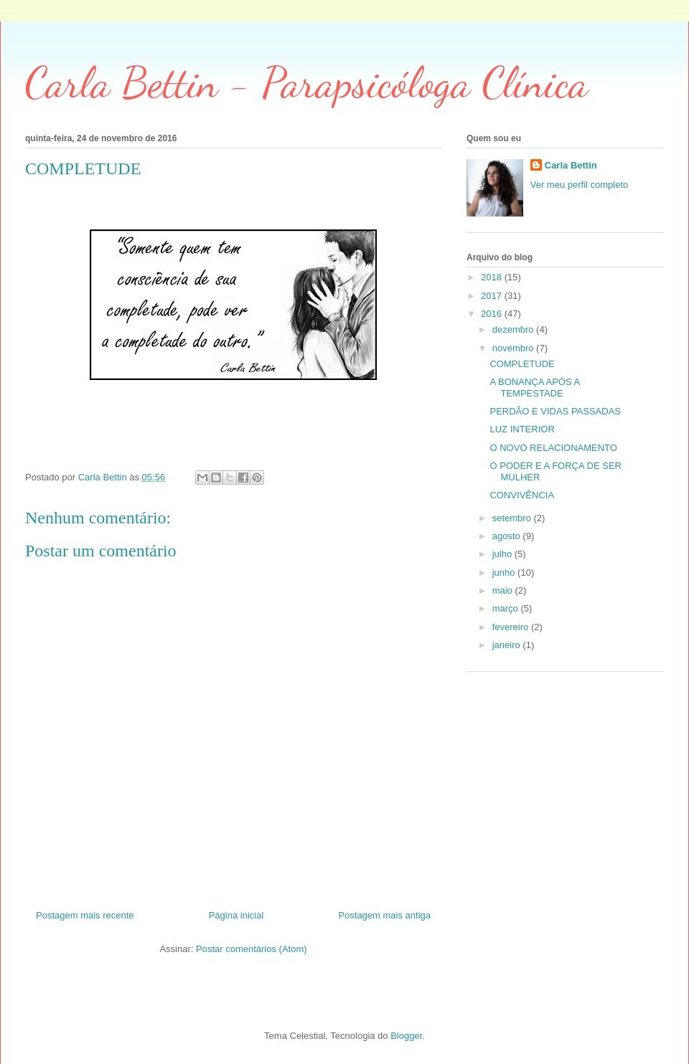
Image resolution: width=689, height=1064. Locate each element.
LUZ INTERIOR (521, 429)
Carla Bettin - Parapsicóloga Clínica (307, 82)
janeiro (507, 645)
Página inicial (236, 915)
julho (503, 553)
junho (504, 572)
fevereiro (511, 627)
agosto (507, 536)
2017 (493, 295)
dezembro (514, 329)
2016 (493, 313)
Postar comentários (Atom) (251, 949)
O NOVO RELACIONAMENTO (553, 447)
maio (503, 590)
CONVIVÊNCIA (521, 495)
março (506, 608)
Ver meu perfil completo (579, 184)
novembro (514, 348)
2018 (493, 277)
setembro (513, 518)
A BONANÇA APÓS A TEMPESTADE (534, 387)
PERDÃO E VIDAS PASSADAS (555, 411)
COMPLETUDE (521, 363)
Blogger (406, 1035)
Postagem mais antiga (384, 915)
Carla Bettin (571, 165)
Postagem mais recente (85, 915)
